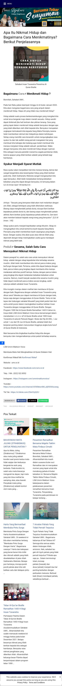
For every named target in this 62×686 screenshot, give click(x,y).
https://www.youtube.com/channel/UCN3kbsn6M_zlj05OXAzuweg (31, 387)
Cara (21, 93)
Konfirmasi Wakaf (29, 357)
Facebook (22, 400)
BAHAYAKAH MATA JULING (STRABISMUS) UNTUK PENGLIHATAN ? (15, 443)
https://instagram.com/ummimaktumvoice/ (31, 378)
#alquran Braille (17, 406)
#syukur (49, 406)
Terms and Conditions (37, 682)
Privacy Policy (22, 682)
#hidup (30, 406)
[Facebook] (2, 343)
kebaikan (18, 316)
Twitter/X (32, 400)
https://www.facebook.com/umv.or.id (28, 368)
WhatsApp (43, 400)
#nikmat (39, 406)
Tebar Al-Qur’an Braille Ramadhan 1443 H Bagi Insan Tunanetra (15, 608)
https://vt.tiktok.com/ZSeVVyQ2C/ (25, 392)
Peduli (7, 246)
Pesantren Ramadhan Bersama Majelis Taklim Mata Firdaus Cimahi (44, 443)
